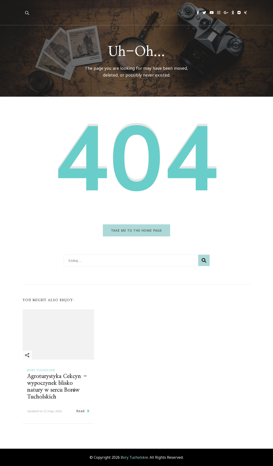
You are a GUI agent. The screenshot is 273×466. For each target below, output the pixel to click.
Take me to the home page (136, 230)
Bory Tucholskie (41, 370)
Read (82, 411)
